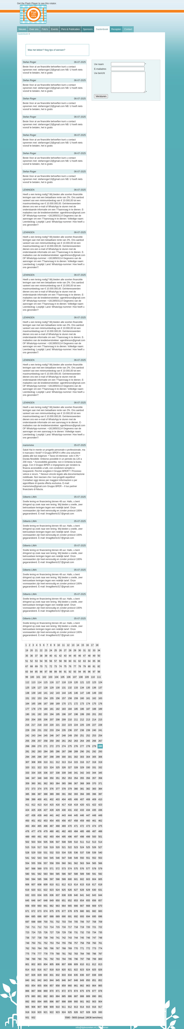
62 (79, 661)
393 (76, 794)
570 (45, 868)
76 (70, 666)
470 (70, 826)
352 (64, 778)
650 (58, 900)
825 (94, 969)
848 (76, 980)
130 (58, 687)
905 (27, 1007)
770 (76, 948)
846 (64, 980)
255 (27, 741)
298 (51, 757)
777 (39, 953)
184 (70, 709)
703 (64, 921)
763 (33, 948)
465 (39, 826)
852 (100, 980)
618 (100, 884)
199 (82, 714)
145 (70, 693)
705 (76, 921)
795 (70, 959)
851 (94, 980)
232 (45, 730)
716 (64, 927)
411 (27, 804)
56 (51, 661)
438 (33, 815)
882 (45, 996)
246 (51, 735)
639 (70, 895)
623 (51, 890)
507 (58, 842)
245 (45, 735)
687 (45, 916)
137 (100, 687)
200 (88, 714)
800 (100, 959)
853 (27, 985)
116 (51, 682)
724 (33, 932)
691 (70, 916)
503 (33, 842)
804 (45, 964)
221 (58, 725)
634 (39, 895)
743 (70, 937)
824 (88, 969)
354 (76, 778)
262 (70, 741)
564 (88, 863)
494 (58, 836)
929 (94, 1012)
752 (45, 943)
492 (45, 836)
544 (45, 858)
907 (39, 1007)
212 (82, 719)
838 (94, 975)
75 (65, 666)
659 (33, 906)
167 (45, 703)
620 (33, 890)
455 (58, 820)
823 (82, 969)
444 (70, 815)
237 (76, 730)
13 (73, 645)
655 (88, 900)
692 (76, 916)
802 (33, 964)
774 (100, 948)
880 (33, 996)
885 (64, 996)
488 (100, 831)
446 (82, 815)
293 (100, 751)
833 (64, 975)
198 (76, 714)
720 (88, 927)
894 (39, 1001)
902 (88, 1001)
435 (94, 810)
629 (88, 890)
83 (26, 671)
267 (100, 741)
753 (51, 943)
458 (76, 820)
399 (33, 799)
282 (33, 751)
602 (82, 879)
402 (51, 799)
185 (76, 709)
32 (89, 650)
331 (94, 767)
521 (64, 847)
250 (76, 735)
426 (39, 810)
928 (88, 1012)
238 (82, 730)
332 (100, 767)
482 (64, 831)
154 (45, 698)
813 (100, 964)
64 (89, 661)
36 (31, 655)
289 (76, 751)
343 (88, 773)
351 (58, 778)
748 (100, 937)
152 (33, 698)
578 (94, 868)
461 (94, 820)
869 (45, 991)
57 (55, 661)
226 (88, 725)
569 (39, 868)
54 (41, 661)
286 (58, 751)
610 (51, 884)
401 (45, 799)
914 (82, 1007)
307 (27, 762)
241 (100, 730)
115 (45, 682)
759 (88, 943)
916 (94, 1007)
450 (27, 820)
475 (100, 826)
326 (64, 767)
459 (82, 820)
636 (51, 895)
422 (94, 804)
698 (33, 921)
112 (27, 682)
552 (94, 858)
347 (33, 778)
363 (51, 783)
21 (36, 650)
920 (39, 1012)
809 (76, 964)
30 (79, 650)
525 (88, 847)
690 (64, 916)
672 (33, 911)
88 (51, 671)
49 (94, 655)
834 (70, 975)
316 (82, 762)
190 (27, 714)
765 (45, 948)
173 (82, 703)
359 (27, 783)
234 (58, 730)
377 (58, 788)
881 (39, 996)
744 (76, 937)
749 (27, 943)
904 (100, 1001)
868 (39, 991)
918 (27, 1012)
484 (76, 831)
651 (64, 900)
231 (39, 730)
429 (58, 810)
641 (82, 895)
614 (76, 884)
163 (100, 698)
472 (82, 826)
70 (41, 666)
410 (100, 799)
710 (27, 927)
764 (39, 948)
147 (82, 693)
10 (58, 645)
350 (51, 778)
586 (64, 874)
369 (88, 783)
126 (33, 687)
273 (58, 746)
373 (33, 788)
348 (39, 778)
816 (39, 969)
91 (65, 671)
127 (39, 687)
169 (58, 703)
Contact (128, 29)
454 (51, 820)
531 (45, 852)
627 (76, 890)
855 (39, 985)
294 (27, 757)
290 (82, 751)
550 (82, 858)
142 (51, 693)
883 (51, 996)
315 (76, 762)
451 (33, 820)
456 (64, 820)
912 (70, 1007)
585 (58, 874)
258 (45, 741)
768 (64, 948)
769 (70, 948)
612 (64, 884)
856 (45, 985)
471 (76, 826)
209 (64, 719)
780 (58, 953)
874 (76, 991)
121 (82, 682)
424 (27, 810)
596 (45, 879)
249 (70, 735)
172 (76, 703)
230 (33, 730)
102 (44, 677)
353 (70, 778)
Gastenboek (102, 29)
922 (51, 1012)
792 (51, 959)
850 (88, 980)
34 (99, 650)
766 (51, 948)
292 (94, 751)
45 (75, 655)
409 (94, 799)
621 (39, 890)
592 (100, 874)
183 (64, 709)
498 (82, 836)
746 (88, 937)
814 (27, 969)
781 (64, 953)
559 (58, 863)
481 (58, 831)
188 (94, 709)
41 (55, 655)
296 (39, 757)
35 (26, 655)
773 (94, 948)
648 (45, 900)
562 (76, 863)
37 (36, 655)
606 (27, 884)
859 (64, 985)
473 (88, 826)
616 (88, 884)
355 (82, 778)
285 (51, 751)
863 (88, 985)
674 (45, 911)
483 (70, 831)
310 (45, 762)
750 (33, 943)
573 (64, 868)
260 (58, 741)
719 (82, 927)
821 (70, 969)
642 (88, 895)
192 (39, 714)
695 (94, 916)
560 (64, 863)
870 (51, 991)
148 (88, 693)
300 (64, 757)
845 (58, 980)
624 (58, 890)
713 (45, 927)
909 (51, 1007)
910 (58, 1007)
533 (58, 852)
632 (27, 895)
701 (51, 921)
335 (39, 773)
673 (39, 911)
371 (100, 783)
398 (27, 799)
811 (88, 964)
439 (39, 815)
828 (33, 975)
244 (39, 735)
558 (51, 863)
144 (64, 693)
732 (82, 932)
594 (33, 879)
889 (88, 996)
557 (45, 863)
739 (45, 937)
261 (64, 741)
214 (94, 719)
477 (33, 831)
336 (45, 773)
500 (94, 836)
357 (94, 778)
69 (36, 666)
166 (39, 703)
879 (27, 996)
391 (64, 794)
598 (58, 879)
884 (58, 996)
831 (51, 975)
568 (33, 868)
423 (100, 804)
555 (33, 863)
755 (64, 943)
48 (89, 655)
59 (65, 661)
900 (76, 1001)
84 (31, 671)
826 (100, 969)
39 (46, 655)
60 (70, 661)
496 (70, 836)
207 (51, 719)
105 (62, 677)
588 (76, 874)
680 (82, 911)
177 (27, 709)
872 (64, 991)
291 (88, 751)
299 (58, 757)
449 (100, 815)
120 (76, 682)
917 (100, 1007)
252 (88, 735)
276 (76, 746)
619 (27, 890)
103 (50, 677)
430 (64, 810)
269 (33, 746)
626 (70, 890)
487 (94, 831)
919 (33, 1012)
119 (70, 682)
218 (39, 725)
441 (51, 815)
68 (31, 666)
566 (100, 863)
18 (97, 645)
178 (33, 709)
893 (33, 1001)
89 (55, 671)
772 (88, 948)
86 (41, 671)
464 (33, 826)
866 (27, 991)
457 (70, 820)
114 (39, 682)
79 (84, 666)
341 (76, 773)
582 (39, 874)
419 (76, 804)
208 (58, 719)
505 (45, 842)
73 (55, 666)
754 (58, 943)
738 (39, 937)
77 (75, 666)
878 (100, 991)
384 (100, 788)
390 (58, 794)
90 (60, 671)
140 (39, 693)
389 (51, 794)
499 (88, 836)
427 (45, 810)
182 (58, 709)
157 (64, 698)
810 (82, 964)
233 (51, 730)
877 (94, 991)
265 (88, 741)
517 (39, 847)
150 (100, 693)
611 (58, 884)
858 (58, 985)
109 (87, 677)
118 (64, 682)
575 (76, 868)
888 (82, 996)
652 (70, 900)
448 (94, 815)
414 (45, 804)
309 (39, 762)
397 (100, 794)
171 (70, 703)
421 (88, 804)
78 (79, 666)
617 (94, 884)
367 (76, 783)
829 (39, 975)
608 (39, 884)
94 (79, 671)
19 (26, 650)
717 (70, 927)
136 (94, 687)
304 (88, 757)
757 (76, 943)
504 (39, 842)
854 (33, 985)
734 (94, 932)
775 (27, 953)
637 (58, 895)
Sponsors (88, 29)
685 (33, 916)
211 (76, 719)
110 (93, 677)
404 (64, 799)
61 (75, 661)
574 (70, 868)
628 (82, 890)
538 (88, 852)
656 (94, 900)
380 (76, 788)
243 (33, 735)
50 (99, 655)
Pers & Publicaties (70, 29)
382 (88, 788)
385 (27, 794)
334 (33, 773)
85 (36, 671)
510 (76, 842)
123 (94, 682)
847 (70, 980)
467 (51, 826)
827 (27, 975)
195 (58, 714)
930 (100, 1012)
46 (79, 655)
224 (76, 725)
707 (88, 921)
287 (64, 751)
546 (58, 858)
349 (45, 778)
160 (82, 698)
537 (82, 852)
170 (64, 703)
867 (33, 991)
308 (33, 762)
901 (82, 1001)
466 (45, 826)
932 (33, 1017)
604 (94, 879)
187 (88, 709)
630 (94, 890)
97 (94, 671)
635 (45, 895)
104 (56, 677)
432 (76, 810)
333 (27, 773)
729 (64, 932)
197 (70, 714)
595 (39, 879)
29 (75, 650)
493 (51, 836)
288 (70, 751)
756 (70, 943)
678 (70, 911)
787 (100, 953)
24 (51, 650)
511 (82, 842)
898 (64, 1001)
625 (64, 890)
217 (33, 725)
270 (39, 746)
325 (58, 767)
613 (70, 884)
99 (26, 677)
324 (51, 767)
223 (70, 725)
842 (39, 980)
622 (45, 890)
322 (39, 767)
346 (27, 778)
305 (94, 757)
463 (27, 826)
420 (82, 804)
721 (94, 927)
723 (27, 932)
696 (100, 916)
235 (64, 730)
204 (33, 719)
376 (51, 788)
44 (70, 655)
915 (88, 1007)
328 (76, 767)
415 (51, 804)
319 (100, 762)
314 (70, 762)
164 (27, 703)
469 (64, 826)
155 (51, 698)
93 (75, 671)
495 (64, 836)
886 (70, 996)
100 (32, 677)
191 (33, 714)
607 (33, 884)
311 (51, 762)
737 (33, 937)
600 (70, 879)
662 (51, 906)
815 (33, 969)
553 (100, 858)
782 (70, 953)
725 (39, 932)
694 (88, 916)
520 (58, 847)
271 (45, 746)
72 (51, 666)
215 (100, 719)
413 (39, 804)
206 (45, 719)
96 (89, 671)
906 (33, 1007)
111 (99, 677)
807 (64, 964)
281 (27, 751)
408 (88, 799)
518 (45, 847)
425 (33, 810)
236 (70, 730)
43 (65, 655)
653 (76, 900)
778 (45, 953)
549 (76, 858)
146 (76, 693)
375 (45, 788)
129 (51, 687)
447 (88, 815)
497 (76, 836)
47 (84, 655)
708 (94, 921)
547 (64, 858)
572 (58, 868)
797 (82, 959)
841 (33, 980)
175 (94, 703)
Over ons (34, 29)
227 (94, 725)
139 (33, 693)
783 (76, 953)
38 (41, 655)
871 (58, 991)
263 (76, 741)
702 (58, 921)
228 (100, 725)
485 (82, 831)
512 (88, 842)
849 (82, 980)
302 (76, 757)
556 (39, 863)
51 (26, 661)
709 (100, 921)
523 (76, 847)
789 (33, 959)
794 (64, 959)
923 (58, 1012)
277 (82, 746)
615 (82, 884)
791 (45, 959)
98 (99, 671)
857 (51, 985)
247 (58, 735)
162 (94, 698)
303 (82, 757)
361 (39, 783)
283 (39, 751)
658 (27, 906)
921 (45, 1012)
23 (46, 650)
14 (78, 645)
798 (88, 959)
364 (58, 783)
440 (45, 815)
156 (58, 698)
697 (27, 921)
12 (68, 645)
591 (94, 874)
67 (26, 666)
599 (64, 879)
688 (51, 916)
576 (82, 868)
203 (27, 719)
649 (51, 900)
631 (100, 890)
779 (51, 953)
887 (76, 996)
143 (58, 693)
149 (94, 693)
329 (82, 767)
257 (39, 741)
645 (27, 900)
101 (38, 677)
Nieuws (22, 29)
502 (27, 842)
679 (76, 911)
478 (39, 831)
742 (64, 937)
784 (82, 953)
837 (88, 975)
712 (39, 927)
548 (70, 858)
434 (88, 810)
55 (46, 661)
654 (82, 900)
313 (64, 762)
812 (94, 964)
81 (94, 666)
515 (27, 847)
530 (39, 852)
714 (51, 927)
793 (58, 959)
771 (82, 948)
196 (64, 714)
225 (82, 725)
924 (64, 1012)
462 (100, 820)
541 (27, 858)
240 (94, 730)
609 (45, 884)
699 (39, 921)
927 (82, 1012)
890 (94, 996)
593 (27, 879)
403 (58, 799)
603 (88, 879)
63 (84, 661)
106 (69, 677)
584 (51, 874)
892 (27, 1001)
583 (45, 874)
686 (39, 916)
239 (88, 730)
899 (70, 1001)
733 (88, 932)
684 (27, 916)
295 (33, 757)
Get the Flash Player (27, 3)
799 (94, 959)
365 (64, 783)
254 (100, 735)
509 (70, 842)
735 (100, 932)
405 (70, 799)
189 (100, 709)
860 (70, 985)
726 (45, 932)
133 (76, 687)
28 (70, 650)
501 (100, 836)
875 (82, 991)
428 (51, 810)
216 (27, 725)
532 (51, 852)
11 (63, 645)
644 (100, 895)
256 (33, 741)
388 (45, 794)
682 (94, 911)
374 (39, 788)
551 (88, 858)
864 (94, 985)
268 (27, 746)
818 (51, 969)
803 (39, 964)
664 (64, 906)
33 (94, 650)
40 (51, 655)
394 (82, 794)
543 (39, 858)
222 (64, 725)
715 (58, 927)
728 (58, 932)
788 (27, 959)
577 (88, 868)
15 (82, 645)
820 (64, 969)
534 (64, 852)
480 (51, 831)
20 (31, 650)
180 (45, 709)
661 (45, 906)
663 (58, 906)
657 (100, 900)
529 (33, 852)
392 (70, 794)
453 (45, 820)
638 (64, 895)
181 (51, 709)
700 (45, 921)
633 (33, 895)
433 (82, 810)
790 (39, 959)
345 (100, 773)
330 (88, 767)
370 (94, 783)
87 (46, 671)
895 (45, 1001)
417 (64, 804)
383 (94, 788)
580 (27, 874)
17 (92, 645)
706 (82, 921)
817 (45, 969)
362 (45, 783)
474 (94, 826)
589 (82, 874)
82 (99, 666)
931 (27, 1017)
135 (88, 687)
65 (94, 661)
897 (58, 1001)
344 (94, 773)
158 (70, 698)
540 (100, 852)
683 (100, 911)
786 (94, 953)
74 (60, 666)
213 (88, 719)
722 (100, 927)
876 (88, 991)
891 (100, 996)
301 (70, 757)
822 (76, 969)
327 (70, 767)
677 (64, 911)
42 (60, 655)
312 (58, 762)
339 (64, 773)
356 (88, 778)
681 (88, 911)
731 (76, 932)
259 (51, 741)
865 (100, 985)
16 (87, 645)
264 (82, 741)
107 (75, 677)
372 (27, 788)
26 (60, 650)
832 (58, 975)
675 (51, 911)
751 (39, 943)
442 (58, 815)
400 (39, 799)
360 (33, 783)
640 (76, 895)
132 (70, 687)
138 (27, 693)
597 (51, 879)
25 (55, 650)
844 (51, 980)
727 (51, 932)
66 (99, 661)
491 (39, 836)
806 (58, 964)
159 (76, 698)
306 (100, 757)
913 (76, 1007)
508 (64, 842)
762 (27, 948)
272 (51, 746)
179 (39, 709)
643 (94, 895)
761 (100, 943)
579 (100, 868)
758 (82, 943)
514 (100, 842)
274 (64, 746)
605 (100, 879)
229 (27, 730)
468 (58, 826)
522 (70, 847)
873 (70, 991)
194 (51, 714)
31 (84, 650)
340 (70, 773)
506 (51, 842)
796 (76, 959)
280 (100, 746)
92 (70, 671)
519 (51, 847)
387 (39, 794)
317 (88, 762)
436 (100, 810)
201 (94, 714)
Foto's (45, 29)
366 (70, 783)
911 (64, 1007)
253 (94, 735)
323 (45, 767)
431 (70, 810)
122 (88, 682)
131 (64, 687)
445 (76, 815)
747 (94, 937)
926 (76, 1012)
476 (27, 831)
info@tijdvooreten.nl (86, 1027)
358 (100, 778)
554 (27, 863)
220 (51, 725)
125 (27, 687)
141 (45, 693)
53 (36, 661)
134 (82, 687)
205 (39, 719)
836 (82, 975)
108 (81, 677)
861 (76, 985)
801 (27, 964)
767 (58, 948)
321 (33, 767)
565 (94, 863)
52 (31, 661)
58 (60, 661)
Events (54, 29)
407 (82, 799)
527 (100, 847)
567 (27, 868)
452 (39, 820)
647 (39, 900)
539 (94, 852)
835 (76, 975)
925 (70, 1012)
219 (45, 725)
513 (94, 842)
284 (45, 751)
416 (58, 804)
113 (33, 682)
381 (82, 788)
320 (27, 767)
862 (82, 985)
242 (27, 735)
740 (51, 937)
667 (82, 906)
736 (27, 937)
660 (39, 906)
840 (27, 980)
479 (45, 831)
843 (45, 980)
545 (51, 858)
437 (27, 815)
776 (33, 953)
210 (70, 719)
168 (51, 703)
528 (27, 852)
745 (82, 937)
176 (100, 703)
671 (27, 911)
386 (33, 794)
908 (45, 1007)
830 (45, 975)
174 (88, 703)
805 (51, 964)
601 (76, 879)
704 (70, 921)
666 (76, 906)
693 (82, 916)
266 (94, 741)
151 (27, 698)
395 (88, 794)
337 (51, 773)
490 (33, 836)
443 (64, 815)
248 (64, 735)
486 (88, 831)
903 (94, 1001)
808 (70, 964)
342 (82, 773)
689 (58, 916)
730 (70, 932)
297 (45, 757)
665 (70, 906)
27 (65, 650)
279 (94, 746)
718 (76, 927)
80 (89, 666)
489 (27, 836)
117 (58, 682)
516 (33, 847)
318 (94, 762)
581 (33, 874)
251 (82, 735)
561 (70, 863)
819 (58, 969)
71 (46, 666)
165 (33, 703)
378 (64, 788)
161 (88, 698)
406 (76, 799)
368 (82, 783)
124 (100, 682)
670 (100, 906)
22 (41, 650)
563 (82, 863)
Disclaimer (103, 1027)
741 (58, 937)
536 (76, 852)
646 (33, 900)
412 (33, 804)
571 (51, 868)
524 (82, 847)
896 (51, 1001)
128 (45, 687)
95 (84, 671)
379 (70, 788)
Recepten (116, 29)
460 (88, 820)
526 (94, 847)
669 (94, 906)
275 (70, 746)
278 (88, 746)
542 (33, 858)
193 (45, 714)
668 (88, 906)
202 (100, 714)
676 (58, 911)
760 (94, 943)
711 (33, 927)
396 (94, 794)
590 (88, 874)
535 (70, 852)
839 (100, 975)
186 (82, 709)
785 (88, 953)
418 (70, 804)
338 (58, 773)
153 (39, 698)
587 (70, 874)
